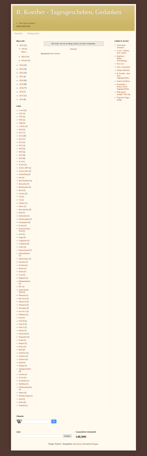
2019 (21, 84)
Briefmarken (23, 187)
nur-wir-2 (22, 311)
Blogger (95, 444)
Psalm (21, 340)
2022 (21, 73)
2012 (21, 99)
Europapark (23, 222)
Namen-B (22, 302)
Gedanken (22, 244)
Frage (21, 237)
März (23, 57)
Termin (21, 374)
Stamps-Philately (123, 70)
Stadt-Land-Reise (123, 81)
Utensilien (23, 381)
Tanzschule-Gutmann (121, 46)
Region (21, 343)
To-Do (21, 378)
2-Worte (22, 126)
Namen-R (22, 305)
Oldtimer (22, 315)
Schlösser (22, 353)
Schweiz (22, 359)
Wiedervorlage (24, 396)
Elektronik (23, 216)
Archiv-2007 (23, 168)
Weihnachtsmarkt (25, 387)
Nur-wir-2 (120, 64)
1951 (21, 114)
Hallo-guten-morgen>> (27, 23)
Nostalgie (22, 308)
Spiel (21, 363)
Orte (20, 318)
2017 (21, 146)
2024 (21, 65)
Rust (20, 350)
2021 (21, 77)
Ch (20, 200)
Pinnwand (22, 334)
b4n (20, 178)
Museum (22, 295)
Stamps (21, 366)
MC (20, 287)
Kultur (21, 268)
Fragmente (23, 241)
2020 (21, 80)
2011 (20, 133)
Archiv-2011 (23, 171)
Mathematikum (24, 281)
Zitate (21, 402)
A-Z (20, 162)
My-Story (22, 299)
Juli (23, 49)
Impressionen (24, 250)
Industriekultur (24, 253)
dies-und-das (23, 210)
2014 (21, 92)
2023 (21, 69)
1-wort (21, 110)
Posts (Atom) (55, 54)
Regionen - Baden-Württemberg (122, 58)
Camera (22, 194)
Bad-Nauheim (24, 181)
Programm (23, 337)
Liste (21, 275)
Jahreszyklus (23, 259)
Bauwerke (22, 184)
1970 (21, 117)
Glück (21, 247)
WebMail (22, 384)
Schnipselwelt (33, 33)
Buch (21, 190)
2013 (21, 96)
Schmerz (22, 356)
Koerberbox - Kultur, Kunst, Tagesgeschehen (123, 86)
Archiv (21, 165)
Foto (20, 234)
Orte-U (21, 327)
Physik (21, 331)
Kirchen (22, 265)
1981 (21, 120)
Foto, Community (123, 67)
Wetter (21, 393)
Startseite (19, 33)
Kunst (21, 272)
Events (21, 226)
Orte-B (21, 321)
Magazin (22, 278)
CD (20, 197)
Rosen (21, 347)
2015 (21, 142)
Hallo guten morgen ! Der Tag (123, 93)
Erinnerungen (24, 219)
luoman (79, 444)
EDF (20, 213)
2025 (21, 45)
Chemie (22, 203)
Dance (21, 206)
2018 (21, 88)
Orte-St (21, 324)
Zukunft (22, 405)
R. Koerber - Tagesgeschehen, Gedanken (68, 12)
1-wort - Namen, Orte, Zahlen (123, 52)
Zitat (20, 399)
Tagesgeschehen (25, 369)
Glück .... (24, 52)
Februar (24, 60)
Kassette (22, 262)
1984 (21, 123)
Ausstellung (23, 174)
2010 (21, 130)
